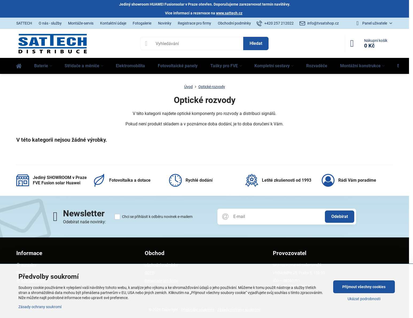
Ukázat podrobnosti (364, 299)
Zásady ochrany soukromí (39, 307)
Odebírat (339, 216)
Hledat (256, 43)
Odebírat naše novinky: (84, 221)
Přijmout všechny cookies (364, 287)
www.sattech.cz (229, 13)
